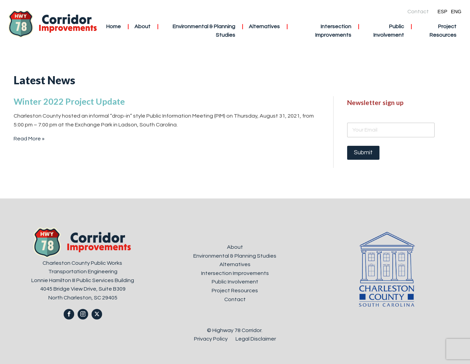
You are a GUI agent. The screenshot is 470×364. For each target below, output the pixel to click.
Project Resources (443, 31)
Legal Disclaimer (256, 339)
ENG (456, 11)
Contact (418, 11)
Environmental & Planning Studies (204, 31)
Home (113, 26)
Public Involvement (388, 31)
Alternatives (264, 26)
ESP (442, 11)
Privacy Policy (211, 339)
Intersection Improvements (333, 31)
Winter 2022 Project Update (69, 101)
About (142, 26)
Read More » (29, 138)
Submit (363, 153)
